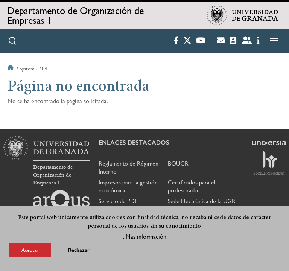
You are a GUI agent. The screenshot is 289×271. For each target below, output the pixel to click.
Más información (146, 236)
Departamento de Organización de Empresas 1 (75, 15)
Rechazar (79, 250)
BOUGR (178, 163)
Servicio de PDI (117, 201)
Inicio (11, 68)
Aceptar (30, 250)
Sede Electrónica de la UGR (202, 201)
